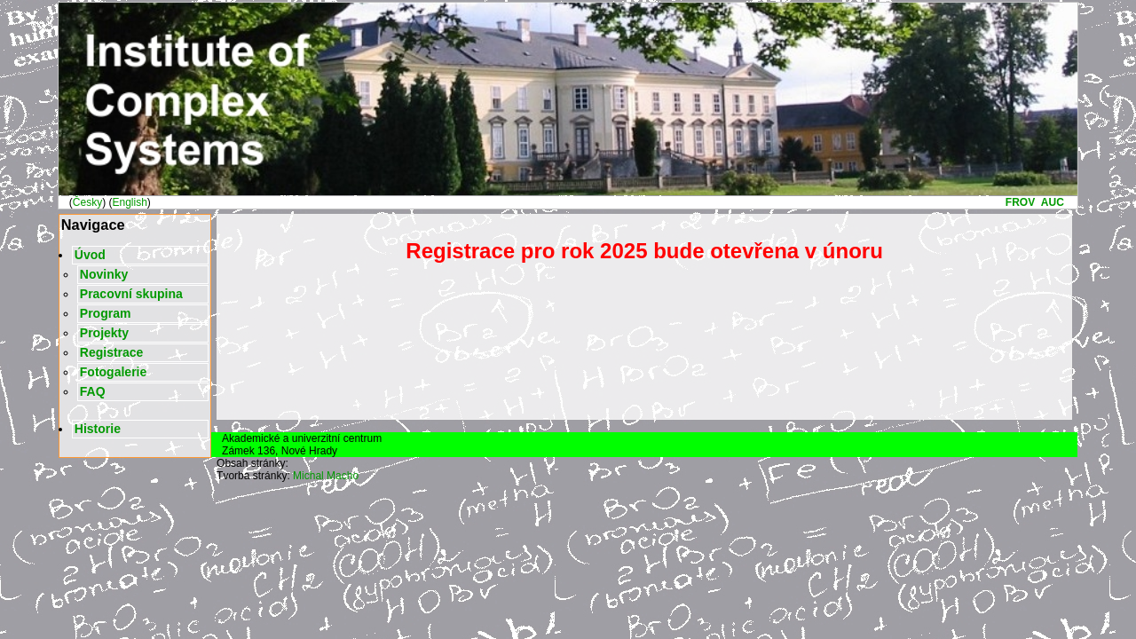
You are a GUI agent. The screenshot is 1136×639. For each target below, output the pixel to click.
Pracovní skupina (131, 294)
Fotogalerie (113, 372)
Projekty (104, 333)
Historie (98, 429)
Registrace (112, 352)
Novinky (104, 274)
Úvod (90, 255)
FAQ (93, 391)
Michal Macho (326, 475)
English (129, 202)
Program (105, 313)
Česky (87, 202)
